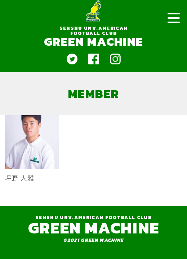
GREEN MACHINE (93, 41)
